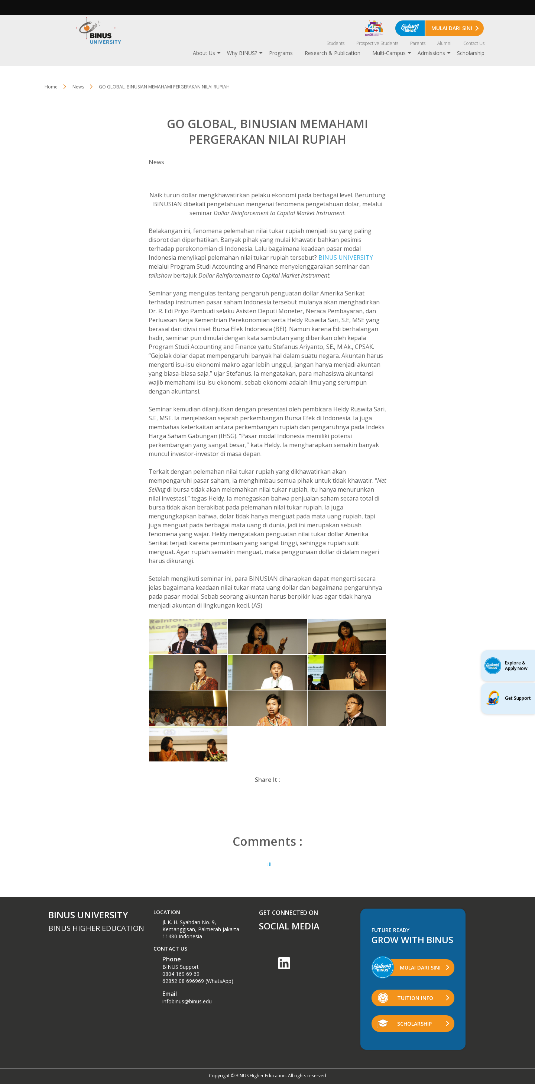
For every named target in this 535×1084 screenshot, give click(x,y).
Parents (417, 43)
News (78, 87)
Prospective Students (377, 43)
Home (51, 87)
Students (335, 43)
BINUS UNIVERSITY (345, 257)
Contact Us (473, 43)
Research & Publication (332, 52)
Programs (281, 52)
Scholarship (470, 52)
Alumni (444, 43)
